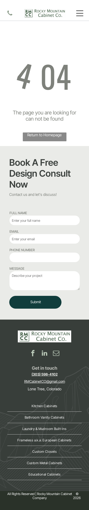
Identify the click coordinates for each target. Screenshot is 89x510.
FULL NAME (18, 213)
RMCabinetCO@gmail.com (44, 381)
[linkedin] (44, 354)
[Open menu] (79, 13)
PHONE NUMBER (22, 250)
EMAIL (14, 231)
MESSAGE (16, 268)
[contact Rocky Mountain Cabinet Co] (10, 15)
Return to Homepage (44, 134)
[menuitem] (44, 406)
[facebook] (33, 354)
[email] (56, 354)
